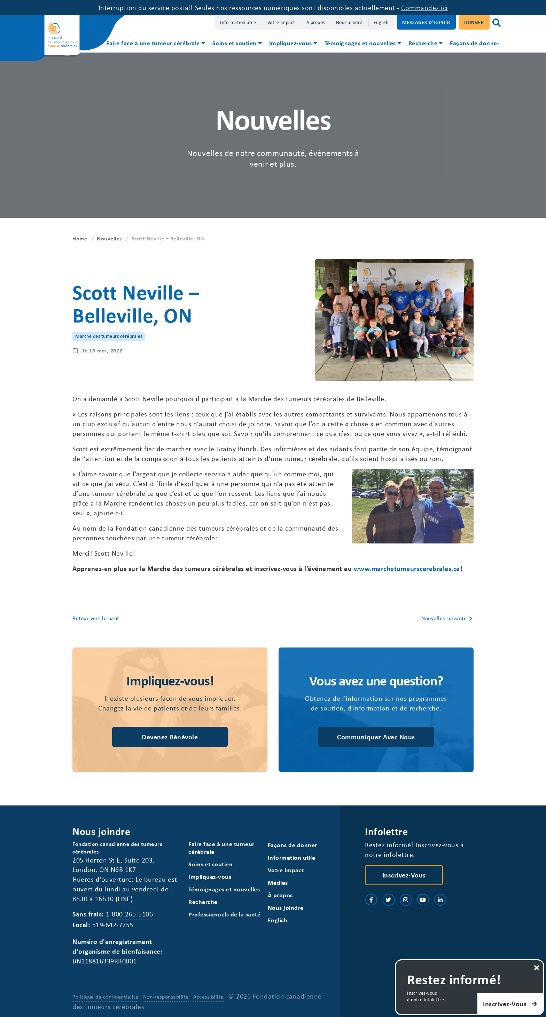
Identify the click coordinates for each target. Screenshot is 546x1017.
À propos (315, 22)
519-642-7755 (112, 924)
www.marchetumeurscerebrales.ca (407, 568)
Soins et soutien (234, 43)
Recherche (423, 43)
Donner (474, 22)
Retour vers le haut (95, 618)
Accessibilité (208, 996)
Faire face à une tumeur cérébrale (153, 43)
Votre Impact (281, 22)
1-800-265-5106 (129, 914)
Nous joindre (349, 22)
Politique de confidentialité (105, 996)
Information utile (238, 22)
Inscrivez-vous (404, 875)
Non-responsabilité (166, 996)
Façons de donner (474, 43)
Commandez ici (424, 7)
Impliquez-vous (290, 43)
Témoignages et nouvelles (360, 43)
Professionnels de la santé (224, 914)
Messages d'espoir (426, 22)
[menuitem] (155, 44)
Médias (278, 883)
